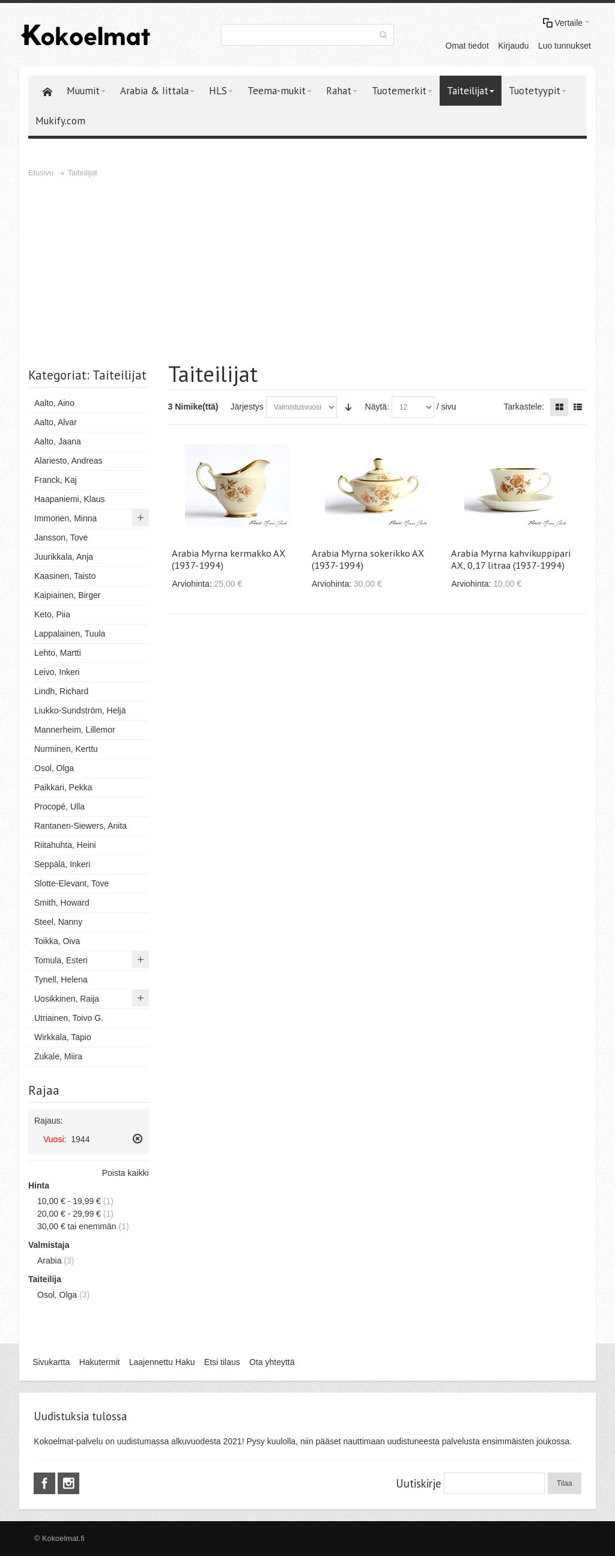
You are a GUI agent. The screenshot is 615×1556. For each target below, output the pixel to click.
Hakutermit (99, 1362)
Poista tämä (137, 1138)
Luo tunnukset (564, 45)
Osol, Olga (57, 1295)
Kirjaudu (513, 45)
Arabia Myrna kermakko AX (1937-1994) (228, 559)
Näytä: (377, 406)
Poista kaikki (125, 1173)
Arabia (49, 1260)
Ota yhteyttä (271, 1362)
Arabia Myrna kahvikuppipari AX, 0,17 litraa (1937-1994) (511, 559)
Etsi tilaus (222, 1362)
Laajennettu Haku (162, 1362)
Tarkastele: (523, 406)
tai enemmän (77, 1226)
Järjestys (247, 406)
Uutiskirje (418, 1483)
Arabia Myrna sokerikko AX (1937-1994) (368, 559)
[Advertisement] (307, 270)
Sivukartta (51, 1362)
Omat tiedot (467, 45)
